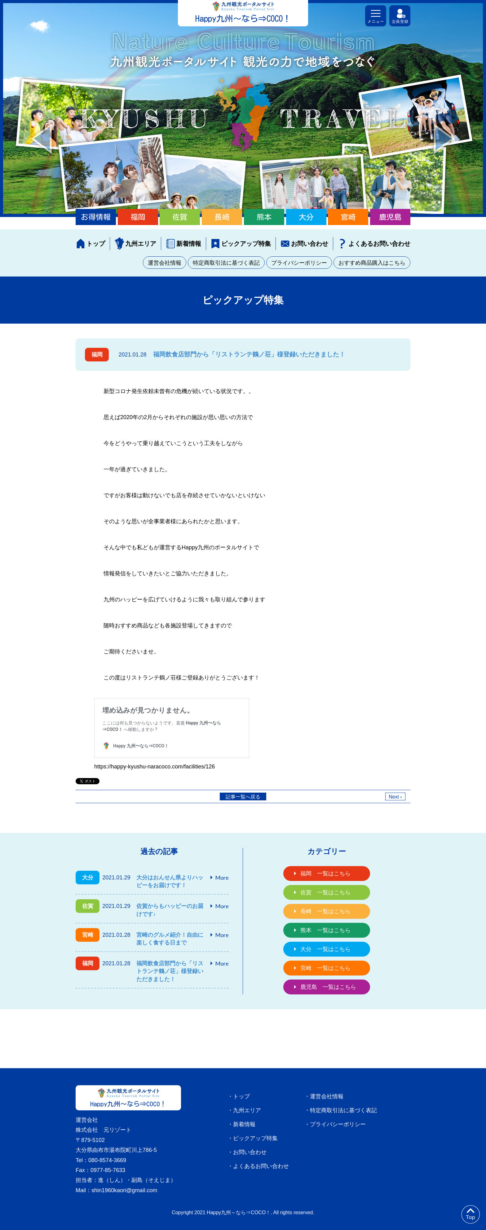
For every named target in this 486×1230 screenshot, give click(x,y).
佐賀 (179, 217)
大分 (306, 217)
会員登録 (399, 15)
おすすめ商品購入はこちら (371, 263)
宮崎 (348, 217)
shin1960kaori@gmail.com (124, 1190)
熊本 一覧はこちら (325, 930)
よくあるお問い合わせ (379, 243)
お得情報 (96, 217)
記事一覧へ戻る (243, 796)
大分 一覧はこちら (325, 949)
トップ (95, 243)
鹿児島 (390, 217)
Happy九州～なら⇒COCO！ (243, 18)
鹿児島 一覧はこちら (328, 987)
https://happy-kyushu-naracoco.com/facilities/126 (154, 766)
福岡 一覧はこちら (325, 873)
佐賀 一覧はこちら (325, 892)
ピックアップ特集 (246, 243)
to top (470, 1214)
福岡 (137, 217)
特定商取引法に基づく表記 (226, 263)
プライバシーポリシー (299, 263)
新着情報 (188, 243)
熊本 (264, 217)
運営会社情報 (164, 263)
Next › (395, 796)
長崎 (221, 217)
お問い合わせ (309, 243)
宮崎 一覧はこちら (325, 968)
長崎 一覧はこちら (325, 911)
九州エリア (140, 243)
